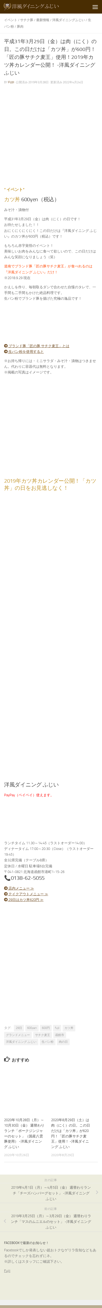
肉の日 (63, 1042)
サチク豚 (26, 20)
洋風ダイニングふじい (68, 20)
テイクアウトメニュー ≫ (26, 894)
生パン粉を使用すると (24, 352)
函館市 (59, 1035)
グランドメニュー (18, 1035)
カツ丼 (68, 1028)
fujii (11, 82)
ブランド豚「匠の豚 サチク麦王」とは (36, 346)
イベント (10, 20)
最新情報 (42, 20)
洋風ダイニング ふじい (21, 1042)
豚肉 (20, 26)
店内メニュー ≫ (19, 888)
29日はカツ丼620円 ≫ (24, 900)
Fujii (7, 1271)
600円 (46, 1028)
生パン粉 (48, 1042)
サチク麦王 (42, 1035)
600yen (32, 1028)
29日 (19, 1028)
